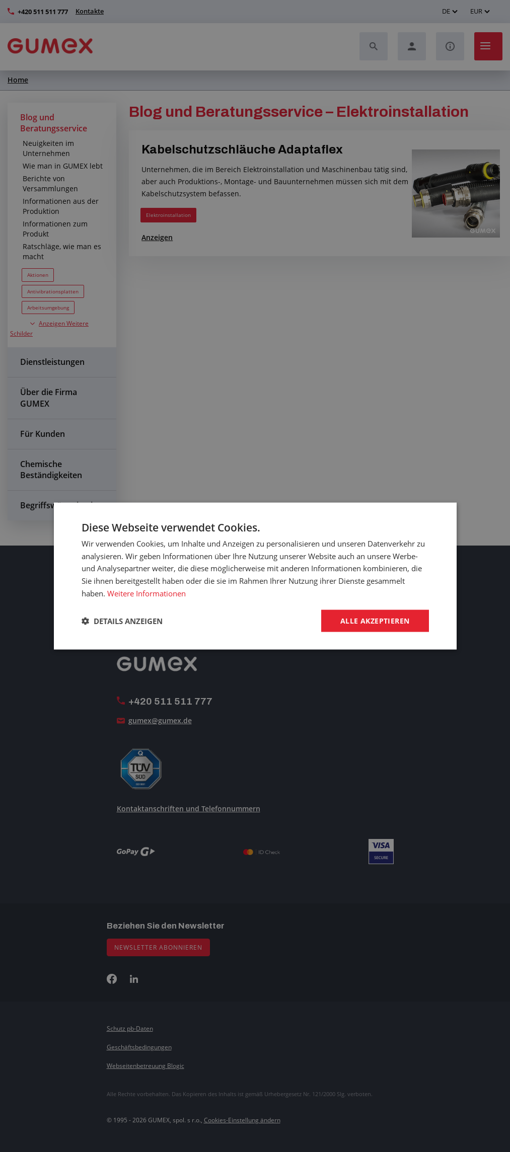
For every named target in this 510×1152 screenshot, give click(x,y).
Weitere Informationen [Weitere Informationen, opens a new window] (146, 593)
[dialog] (255, 576)
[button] (122, 621)
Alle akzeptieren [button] (374, 620)
